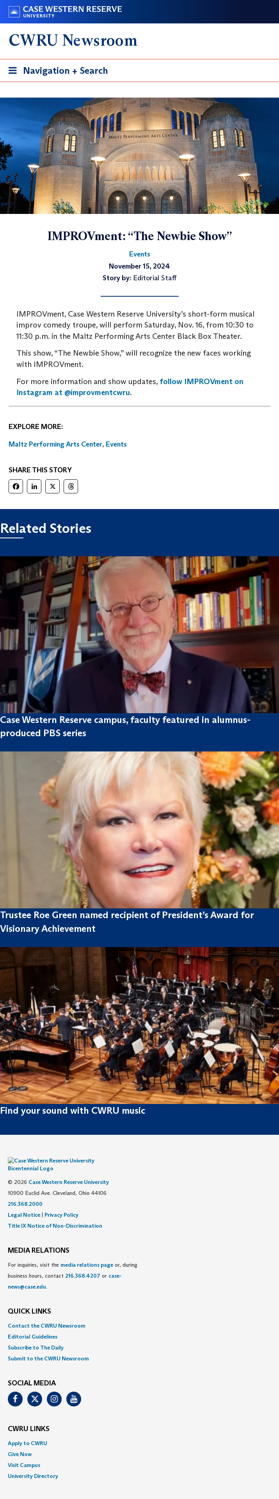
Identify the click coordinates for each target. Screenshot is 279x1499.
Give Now (20, 1442)
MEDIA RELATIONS (38, 1239)
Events (116, 444)
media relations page (86, 1253)
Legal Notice (24, 1203)
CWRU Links (29, 1417)
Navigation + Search (56, 72)
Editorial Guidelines (32, 1324)
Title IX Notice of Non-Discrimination (55, 1214)
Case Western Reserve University (68, 1170)
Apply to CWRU (27, 1431)
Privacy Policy (61, 1203)
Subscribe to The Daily (36, 1335)
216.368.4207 (82, 1264)
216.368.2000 (25, 1192)
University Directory (33, 1464)
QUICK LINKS (29, 1300)
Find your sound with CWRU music (72, 1110)
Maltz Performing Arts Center (55, 444)
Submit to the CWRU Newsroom (48, 1346)
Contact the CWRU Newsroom (46, 1313)
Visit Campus (24, 1453)
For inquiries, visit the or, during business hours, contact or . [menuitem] (72, 1264)
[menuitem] (139, 1314)
